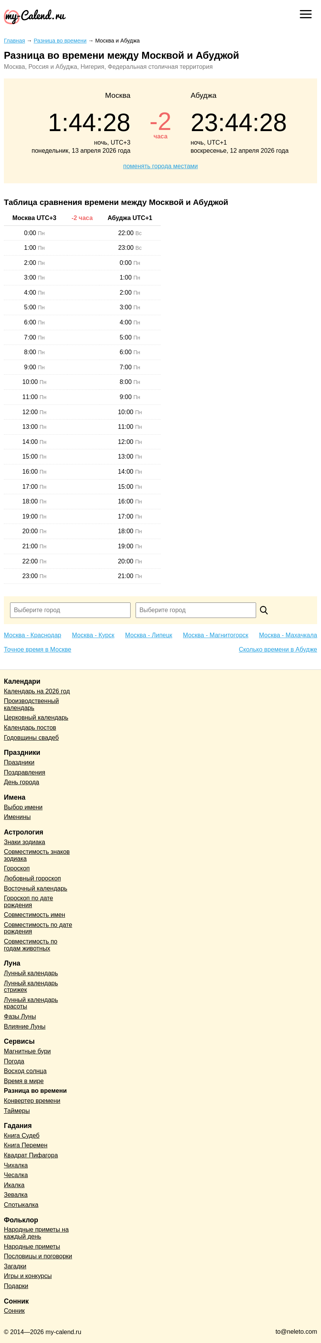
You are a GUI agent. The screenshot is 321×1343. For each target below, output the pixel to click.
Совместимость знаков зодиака (37, 855)
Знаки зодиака (24, 842)
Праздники (19, 762)
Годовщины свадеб (31, 737)
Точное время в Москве (37, 649)
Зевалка (15, 1194)
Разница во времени (35, 1090)
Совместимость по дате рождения (38, 928)
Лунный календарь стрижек (31, 986)
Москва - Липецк (148, 635)
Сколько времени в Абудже (278, 649)
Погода (14, 1061)
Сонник (14, 1310)
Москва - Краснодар (32, 635)
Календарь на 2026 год (37, 691)
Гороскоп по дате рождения (28, 901)
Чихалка (16, 1165)
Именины (17, 817)
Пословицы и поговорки (38, 1256)
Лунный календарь (31, 973)
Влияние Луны (25, 1026)
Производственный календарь (31, 704)
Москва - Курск (93, 635)
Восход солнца (25, 1071)
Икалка (14, 1185)
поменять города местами (160, 166)
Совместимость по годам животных (31, 945)
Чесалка (16, 1175)
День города (21, 782)
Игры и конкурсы (28, 1276)
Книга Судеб (21, 1135)
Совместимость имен (34, 914)
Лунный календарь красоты (31, 1003)
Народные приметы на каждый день (36, 1233)
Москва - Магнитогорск (215, 635)
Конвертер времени (32, 1100)
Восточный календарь (35, 888)
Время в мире (24, 1081)
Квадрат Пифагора (31, 1155)
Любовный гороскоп (32, 878)
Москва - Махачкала (288, 635)
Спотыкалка (21, 1204)
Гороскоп (17, 868)
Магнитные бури (27, 1051)
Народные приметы (32, 1246)
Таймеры (17, 1111)
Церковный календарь (36, 717)
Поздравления (24, 772)
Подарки (16, 1286)
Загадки (15, 1266)
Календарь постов (30, 727)
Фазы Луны (20, 1016)
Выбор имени (23, 807)
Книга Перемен (26, 1145)
